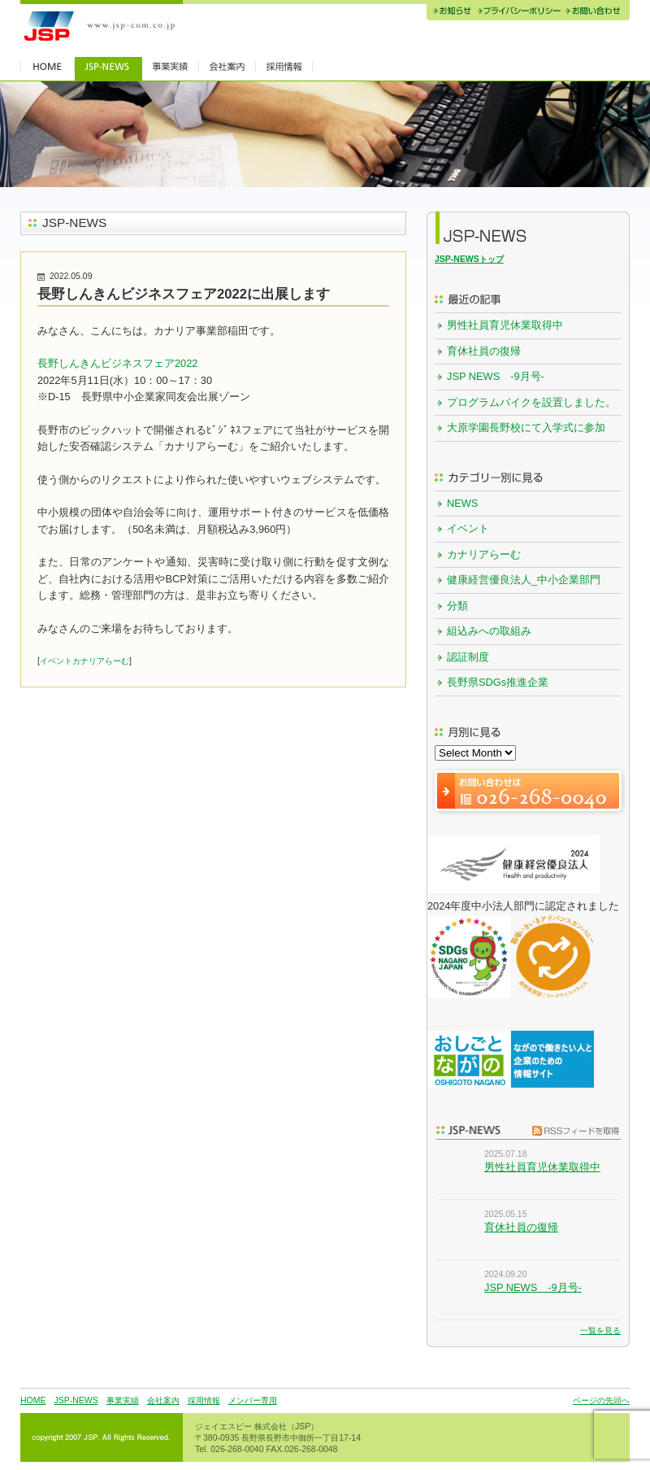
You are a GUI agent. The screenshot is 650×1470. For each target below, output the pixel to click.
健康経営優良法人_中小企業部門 (523, 580)
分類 (457, 606)
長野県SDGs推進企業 (497, 682)
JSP (101, 26)
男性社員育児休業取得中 (505, 325)
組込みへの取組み (489, 631)
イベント (56, 660)
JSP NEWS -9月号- (495, 376)
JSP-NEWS (76, 1400)
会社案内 (163, 1400)
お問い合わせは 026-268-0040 (528, 791)
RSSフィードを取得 (572, 1130)
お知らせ (450, 12)
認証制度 (468, 657)
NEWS (462, 503)
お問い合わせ (596, 12)
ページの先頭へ (601, 1400)
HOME (33, 1400)
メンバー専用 (252, 1400)
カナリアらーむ (100, 660)
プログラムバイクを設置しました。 (531, 402)
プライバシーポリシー (518, 12)
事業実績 (122, 1400)
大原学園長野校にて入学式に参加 (526, 427)
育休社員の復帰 (484, 351)
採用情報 (204, 1400)
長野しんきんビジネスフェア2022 (117, 363)
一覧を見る (600, 1330)
